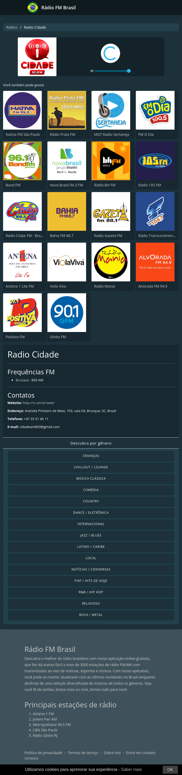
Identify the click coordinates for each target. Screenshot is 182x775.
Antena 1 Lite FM (20, 286)
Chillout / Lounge (91, 467)
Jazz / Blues (91, 535)
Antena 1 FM (43, 713)
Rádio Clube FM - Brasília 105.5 (31, 235)
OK (170, 770)
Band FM (13, 185)
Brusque (22, 380)
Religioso (91, 603)
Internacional (90, 524)
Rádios (12, 27)
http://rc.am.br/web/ (39, 402)
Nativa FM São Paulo (23, 134)
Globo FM (58, 336)
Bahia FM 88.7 (62, 235)
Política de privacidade (43, 752)
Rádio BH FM (104, 185)
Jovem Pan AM (45, 719)
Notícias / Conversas (90, 569)
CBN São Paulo (45, 729)
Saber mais (131, 769)
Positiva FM (15, 336)
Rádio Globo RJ (45, 735)
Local (91, 558)
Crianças (91, 456)
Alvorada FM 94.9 (152, 286)
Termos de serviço (83, 752)
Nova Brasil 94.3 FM (66, 185)
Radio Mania (104, 286)
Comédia (91, 490)
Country (91, 501)
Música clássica (91, 478)
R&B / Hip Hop (91, 592)
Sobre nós (112, 752)
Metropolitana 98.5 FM (52, 724)
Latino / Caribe (91, 546)
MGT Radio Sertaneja (111, 134)
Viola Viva (58, 286)
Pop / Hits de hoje (91, 581)
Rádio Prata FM (63, 134)
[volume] (113, 71)
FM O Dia (146, 134)
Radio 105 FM (149, 185)
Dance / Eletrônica (91, 512)
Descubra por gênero (90, 443)
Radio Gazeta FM (108, 235)
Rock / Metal (91, 615)
